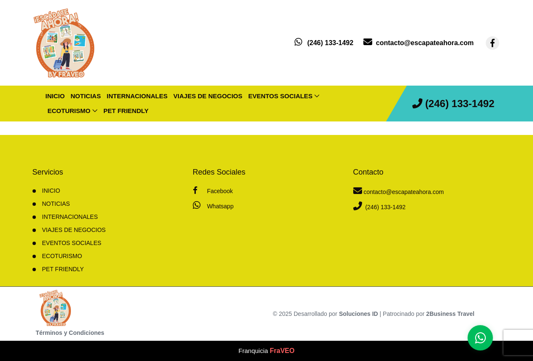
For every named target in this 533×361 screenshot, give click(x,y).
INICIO (51, 190)
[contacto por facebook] (492, 43)
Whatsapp (213, 205)
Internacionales (137, 96)
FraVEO (282, 350)
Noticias (85, 96)
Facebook (213, 190)
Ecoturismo (69, 110)
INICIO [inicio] (55, 96)
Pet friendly (126, 110)
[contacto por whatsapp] (324, 43)
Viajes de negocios (207, 96)
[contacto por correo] (418, 43)
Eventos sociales (280, 96)
